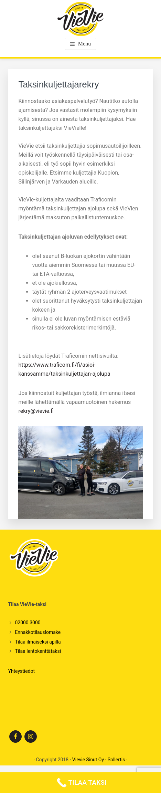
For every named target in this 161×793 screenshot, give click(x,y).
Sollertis (116, 759)
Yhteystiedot (21, 671)
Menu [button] (84, 43)
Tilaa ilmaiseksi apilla (38, 642)
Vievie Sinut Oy (88, 759)
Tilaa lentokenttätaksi (38, 651)
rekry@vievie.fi (36, 411)
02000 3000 (27, 622)
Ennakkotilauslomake (38, 632)
